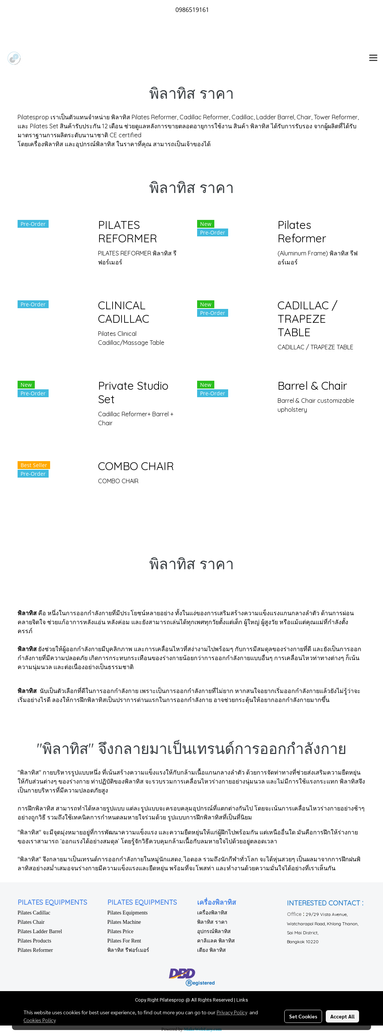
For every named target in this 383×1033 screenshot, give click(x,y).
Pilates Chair (31, 922)
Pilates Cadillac (34, 913)
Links (242, 1000)
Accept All (342, 1016)
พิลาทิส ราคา (212, 922)
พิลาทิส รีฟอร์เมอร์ (128, 950)
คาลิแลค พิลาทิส (216, 941)
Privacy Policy (232, 1012)
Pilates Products (34, 941)
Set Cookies (303, 1016)
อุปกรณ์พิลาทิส (214, 931)
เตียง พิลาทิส (211, 950)
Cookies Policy (40, 1020)
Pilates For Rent (124, 941)
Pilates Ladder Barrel (40, 931)
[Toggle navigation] (373, 58)
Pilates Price (120, 931)
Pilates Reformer (35, 950)
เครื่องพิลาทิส (212, 913)
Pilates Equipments (127, 913)
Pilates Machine (124, 922)
